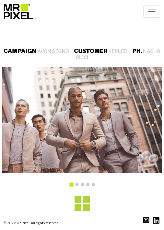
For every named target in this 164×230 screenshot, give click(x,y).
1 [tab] (73, 187)
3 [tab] (84, 186)
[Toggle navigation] (151, 11)
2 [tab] (78, 186)
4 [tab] (89, 186)
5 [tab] (94, 185)
